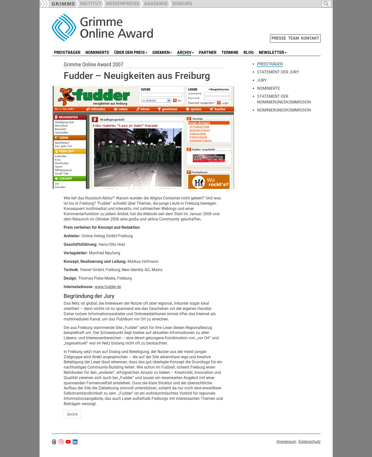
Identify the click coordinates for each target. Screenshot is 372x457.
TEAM (293, 38)
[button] (120, 3)
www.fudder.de (108, 286)
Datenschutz (309, 441)
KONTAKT (310, 38)
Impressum (286, 441)
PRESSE (279, 38)
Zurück (72, 414)
